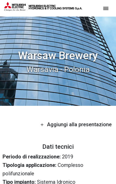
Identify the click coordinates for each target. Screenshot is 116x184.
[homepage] (43, 9)
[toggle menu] (106, 8)
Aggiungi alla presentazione (76, 124)
